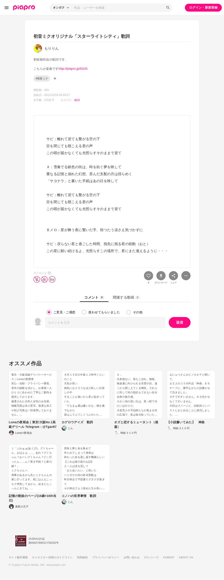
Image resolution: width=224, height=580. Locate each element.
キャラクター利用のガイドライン (52, 557)
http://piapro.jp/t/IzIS (73, 68)
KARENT (169, 557)
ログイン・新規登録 (203, 7)
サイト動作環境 (18, 557)
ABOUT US (186, 557)
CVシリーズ (151, 557)
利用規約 (82, 557)
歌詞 (77, 100)
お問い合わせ (132, 557)
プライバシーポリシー (105, 557)
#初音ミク (42, 78)
